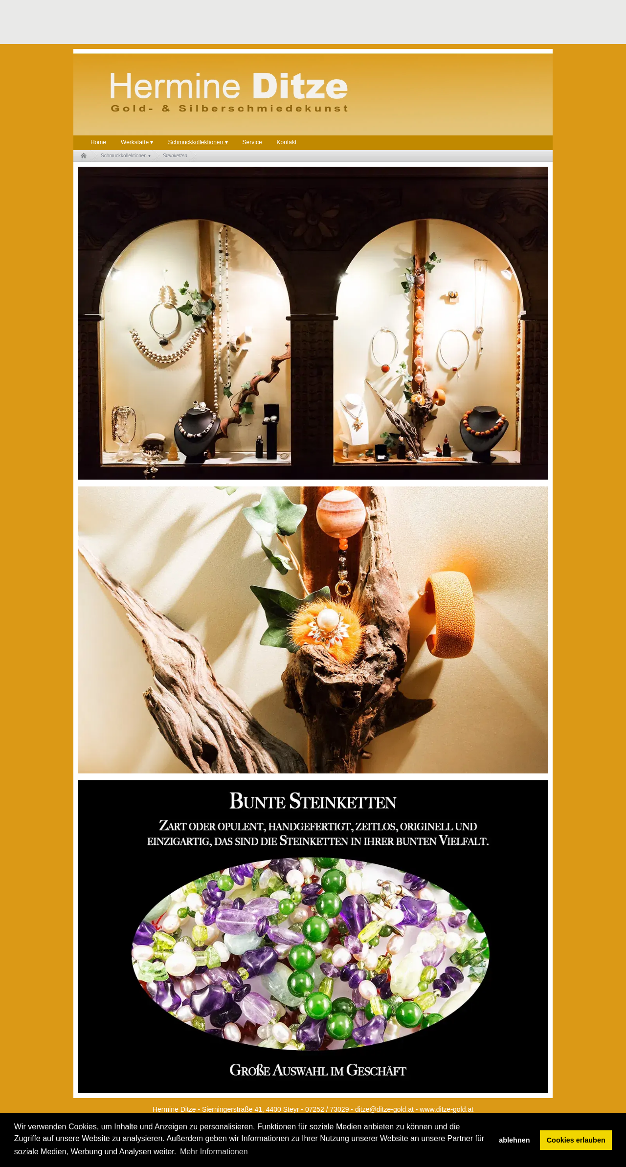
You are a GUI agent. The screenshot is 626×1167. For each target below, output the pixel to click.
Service (252, 142)
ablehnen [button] (514, 1140)
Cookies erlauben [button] (576, 1140)
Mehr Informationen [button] (214, 1151)
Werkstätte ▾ (137, 142)
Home (98, 142)
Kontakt (287, 142)
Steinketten (175, 155)
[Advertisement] (251, 22)
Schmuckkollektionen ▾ (197, 142)
